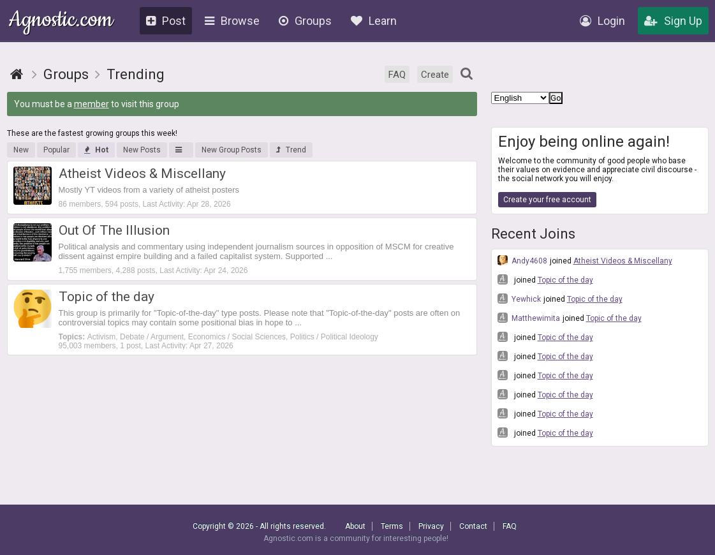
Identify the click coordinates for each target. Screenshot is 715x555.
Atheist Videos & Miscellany (622, 260)
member (91, 104)
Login (602, 20)
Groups (305, 20)
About (355, 526)
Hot (96, 149)
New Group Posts (232, 149)
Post (166, 20)
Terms (392, 526)
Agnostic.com (61, 21)
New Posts (142, 149)
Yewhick (519, 298)
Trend (291, 149)
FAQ (397, 74)
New (21, 149)
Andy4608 (522, 260)
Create (435, 74)
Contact (473, 526)
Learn (374, 20)
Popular (56, 149)
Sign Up (673, 20)
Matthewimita (529, 318)
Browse (232, 20)
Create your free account (547, 199)
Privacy (431, 526)
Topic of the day (565, 280)
